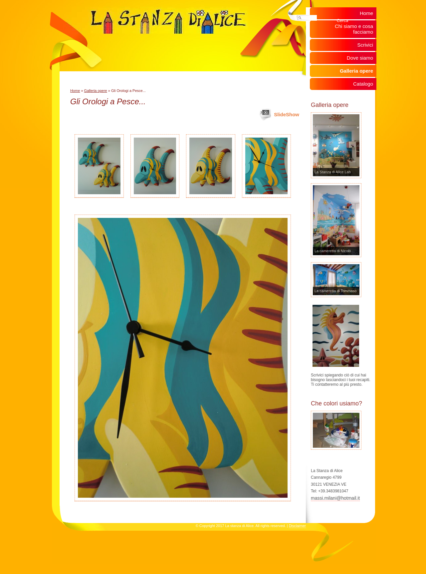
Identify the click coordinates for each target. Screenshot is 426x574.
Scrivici (365, 45)
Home (75, 91)
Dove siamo (360, 58)
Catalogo (363, 84)
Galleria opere (95, 91)
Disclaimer (297, 526)
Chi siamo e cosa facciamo (354, 29)
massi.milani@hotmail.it (335, 498)
